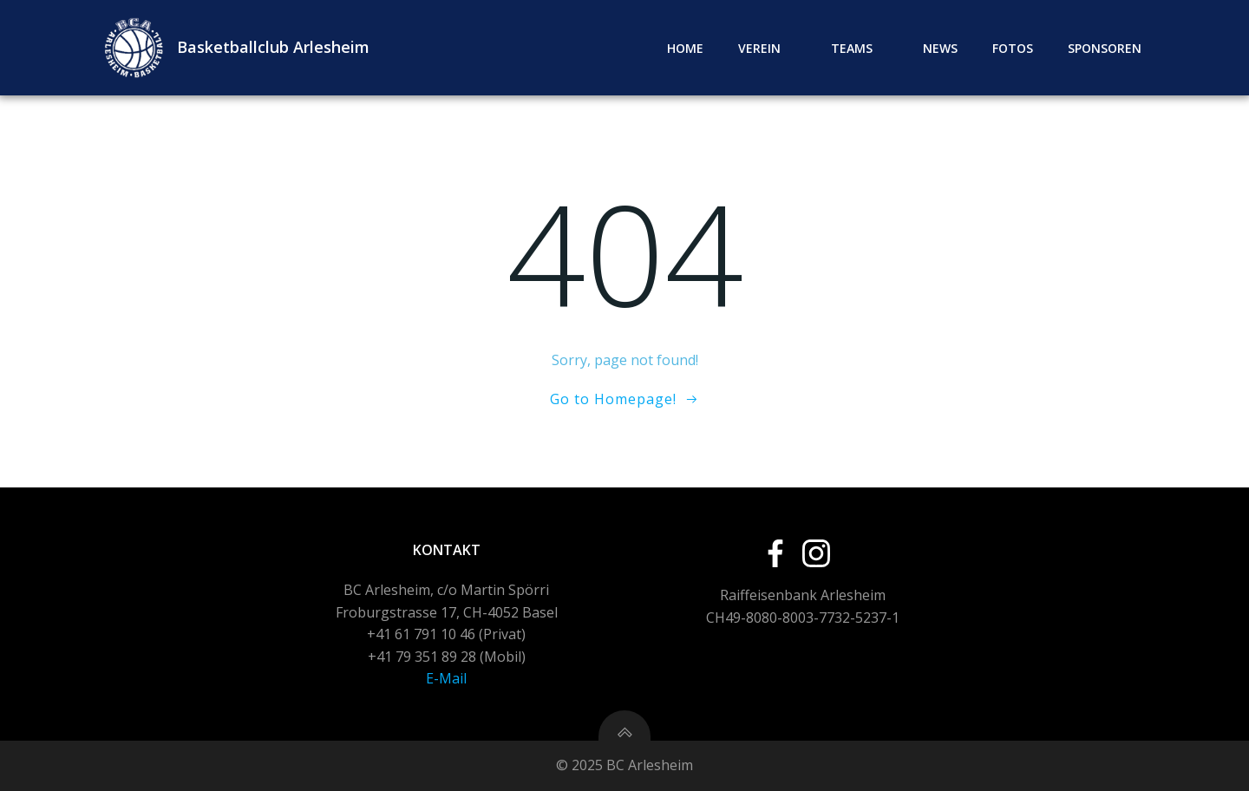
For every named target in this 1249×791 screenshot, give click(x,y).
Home (685, 48)
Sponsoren (1104, 48)
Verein (767, 48)
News (940, 48)
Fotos (1012, 48)
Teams (859, 48)
